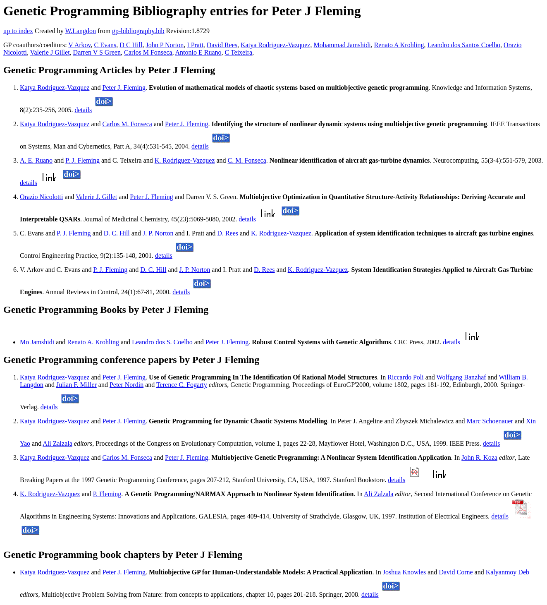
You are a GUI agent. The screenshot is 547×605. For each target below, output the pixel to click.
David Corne (456, 572)
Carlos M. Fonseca (127, 123)
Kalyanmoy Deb (507, 572)
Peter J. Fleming (123, 87)
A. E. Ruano (36, 160)
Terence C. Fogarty (181, 384)
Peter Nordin (126, 384)
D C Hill (130, 44)
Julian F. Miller (76, 384)
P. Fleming (107, 493)
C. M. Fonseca (247, 160)
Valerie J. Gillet (96, 196)
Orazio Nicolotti (41, 196)
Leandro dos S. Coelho (162, 342)
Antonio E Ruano (198, 52)
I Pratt (195, 44)
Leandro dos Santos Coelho (464, 44)
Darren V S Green (97, 52)
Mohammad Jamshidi (341, 44)
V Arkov (79, 44)
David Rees (222, 44)
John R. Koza (479, 457)
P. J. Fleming (82, 160)
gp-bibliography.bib (138, 30)
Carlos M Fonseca (148, 52)
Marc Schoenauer (490, 421)
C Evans (105, 44)
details (83, 109)
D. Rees (227, 233)
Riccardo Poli (405, 377)
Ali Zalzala (57, 443)
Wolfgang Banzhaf (461, 377)
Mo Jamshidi (37, 342)
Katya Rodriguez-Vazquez (275, 44)
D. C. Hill (117, 233)
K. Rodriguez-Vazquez (185, 160)
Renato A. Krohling (93, 342)
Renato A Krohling (399, 44)
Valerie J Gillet (50, 52)
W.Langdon (80, 30)
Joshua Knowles (404, 572)
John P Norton (165, 44)
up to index (18, 30)
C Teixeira (239, 52)
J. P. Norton (158, 233)
